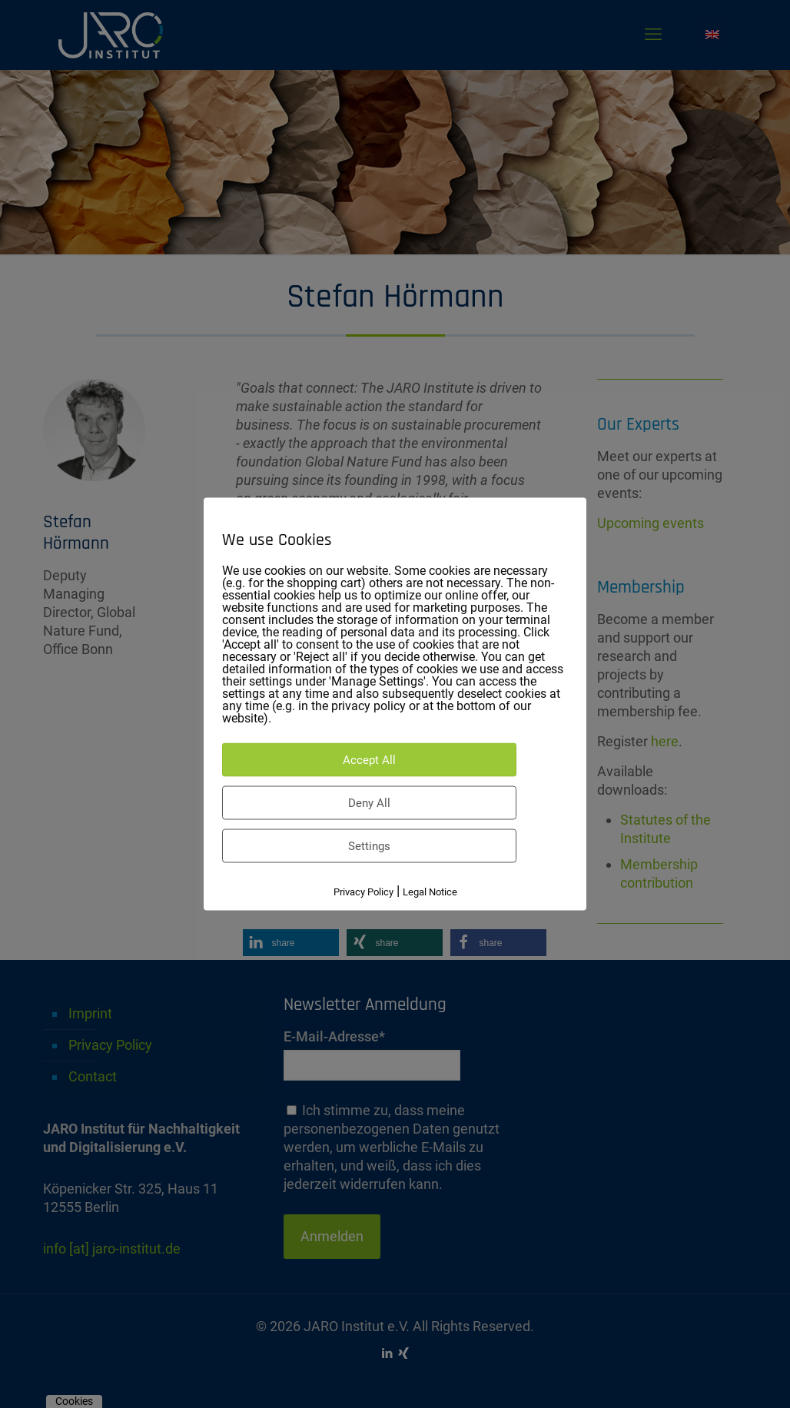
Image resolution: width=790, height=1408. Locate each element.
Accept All (369, 760)
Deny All (369, 803)
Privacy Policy (363, 892)
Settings (369, 846)
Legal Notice (430, 892)
